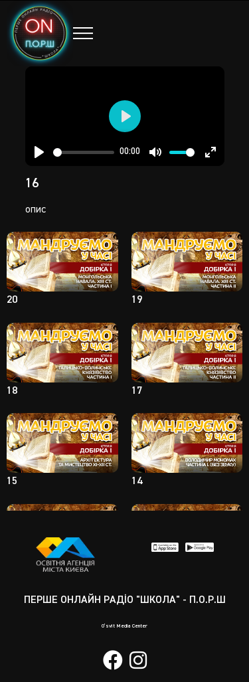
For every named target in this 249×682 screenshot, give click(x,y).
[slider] (84, 152)
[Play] (39, 152)
